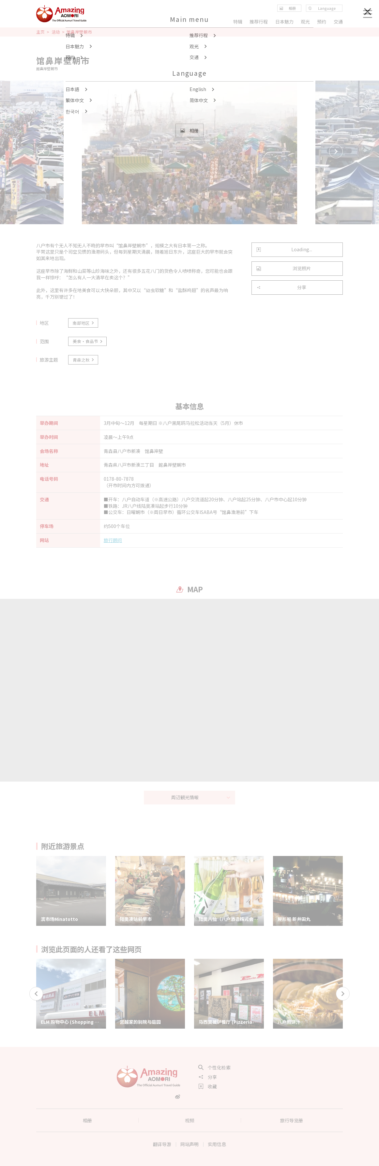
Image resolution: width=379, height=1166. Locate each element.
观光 (305, 21)
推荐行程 (259, 21)
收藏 (208, 1086)
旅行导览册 (291, 1120)
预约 (321, 21)
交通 (338, 21)
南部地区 (84, 323)
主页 (40, 32)
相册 (87, 1120)
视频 (189, 1120)
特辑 (237, 21)
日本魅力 (284, 21)
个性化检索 (215, 1067)
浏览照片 (283, 268)
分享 (281, 287)
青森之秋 (84, 360)
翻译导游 (162, 1144)
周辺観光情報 (201, 797)
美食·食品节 (88, 341)
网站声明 (189, 1144)
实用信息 (217, 1144)
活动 (56, 32)
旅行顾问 (113, 540)
